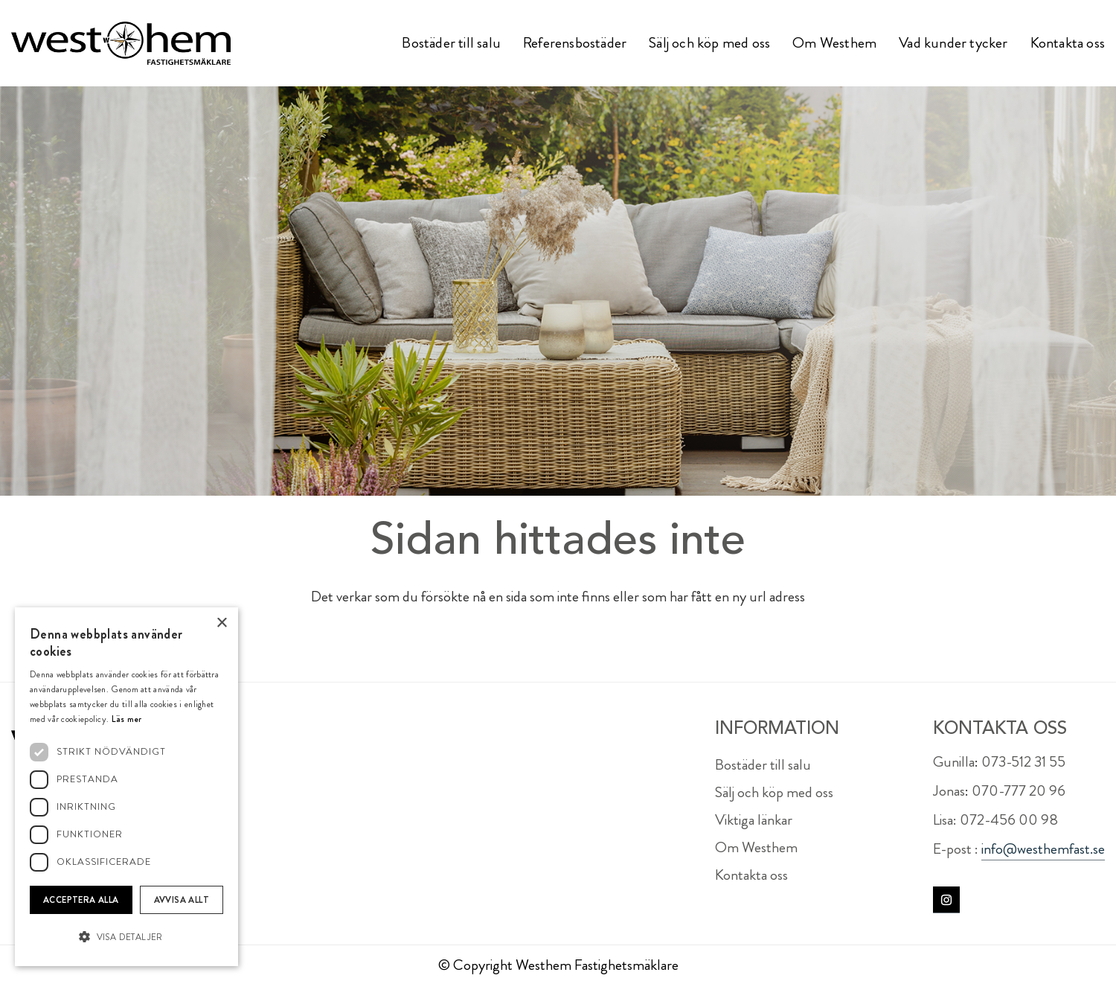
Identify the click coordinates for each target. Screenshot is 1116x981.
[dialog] (126, 786)
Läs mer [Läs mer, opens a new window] (127, 719)
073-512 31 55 (1023, 762)
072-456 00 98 (1009, 820)
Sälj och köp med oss (774, 792)
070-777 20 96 (1018, 791)
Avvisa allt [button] (181, 900)
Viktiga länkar (753, 820)
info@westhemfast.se (1043, 849)
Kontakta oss (751, 875)
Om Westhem (756, 847)
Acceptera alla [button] (81, 900)
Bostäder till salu (763, 765)
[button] (126, 937)
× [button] (221, 623)
